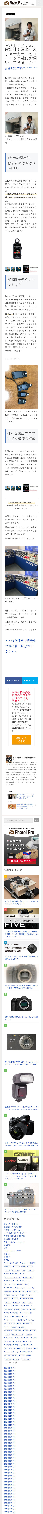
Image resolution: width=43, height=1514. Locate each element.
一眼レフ (7, 1266)
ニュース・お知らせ (11, 1224)
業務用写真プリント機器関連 (14, 1236)
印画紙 (7, 1295)
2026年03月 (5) (9, 1371)
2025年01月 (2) (9, 1410)
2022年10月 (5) (9, 1485)
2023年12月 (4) (9, 1443)
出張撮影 (7, 1291)
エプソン (7, 1280)
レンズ (15, 1280)
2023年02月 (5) (9, 1473)
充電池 (26, 1337)
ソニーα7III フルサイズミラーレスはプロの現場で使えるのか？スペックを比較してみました (22, 1144)
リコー (30, 1302)
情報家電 (7, 1345)
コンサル (15, 1295)
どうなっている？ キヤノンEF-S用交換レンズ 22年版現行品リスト (21, 958)
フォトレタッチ (9, 1284)
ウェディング (26, 1359)
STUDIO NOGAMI (26, 1352)
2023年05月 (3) (9, 1464)
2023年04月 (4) (9, 1467)
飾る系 (15, 1263)
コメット (7, 1305)
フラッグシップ (9, 1348)
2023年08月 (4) (9, 1455)
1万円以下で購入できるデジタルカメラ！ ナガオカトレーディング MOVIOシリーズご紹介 (22, 1063)
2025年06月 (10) (10, 1398)
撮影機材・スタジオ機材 (13, 1227)
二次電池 (7, 1341)
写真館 (7, 1298)
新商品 (6, 1260)
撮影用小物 (21, 1320)
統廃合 (14, 1327)
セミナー (7, 1302)
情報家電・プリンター (12, 1239)
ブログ (15, 1352)
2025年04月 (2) (9, 1404)
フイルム (18, 1337)
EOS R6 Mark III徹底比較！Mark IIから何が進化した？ (21, 1018)
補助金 (29, 1348)
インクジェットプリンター (12, 1277)
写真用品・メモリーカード (13, 1230)
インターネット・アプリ (13, 1251)
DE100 (7, 1316)
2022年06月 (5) (9, 1497)
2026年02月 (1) (9, 1374)
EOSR (29, 1345)
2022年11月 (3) (9, 1482)
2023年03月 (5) (9, 1470)
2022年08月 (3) (9, 1491)
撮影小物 (16, 1302)
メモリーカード (29, 1305)
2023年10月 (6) (9, 1449)
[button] (39, 3)
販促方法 (7, 1245)
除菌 (19, 1323)
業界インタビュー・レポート (17, 69)
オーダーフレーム (17, 1334)
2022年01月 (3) (9, 1512)
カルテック (30, 1320)
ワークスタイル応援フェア (12, 1330)
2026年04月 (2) (9, 1368)
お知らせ (7, 1254)
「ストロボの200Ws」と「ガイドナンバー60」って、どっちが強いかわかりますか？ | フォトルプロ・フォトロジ (21, 1176)
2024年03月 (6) (9, 1434)
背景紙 (17, 1309)
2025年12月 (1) (9, 1380)
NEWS (22, 1355)
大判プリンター (28, 1277)
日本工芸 (28, 1334)
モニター (23, 1263)
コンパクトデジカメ (10, 1355)
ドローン (30, 1270)
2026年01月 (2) (9, 1377)
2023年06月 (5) (9, 1461)
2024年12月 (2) (9, 1413)
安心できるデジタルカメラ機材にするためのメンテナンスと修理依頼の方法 (22, 1210)
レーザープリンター (26, 1298)
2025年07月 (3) (9, 1395)
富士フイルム (17, 1305)
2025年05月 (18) (10, 1401)
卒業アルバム (27, 1323)
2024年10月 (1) (9, 1419)
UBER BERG (9, 1288)
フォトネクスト (32, 1291)
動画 (23, 1266)
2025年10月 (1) (9, 1386)
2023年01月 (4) (9, 1476)
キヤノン (16, 1266)
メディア (29, 1295)
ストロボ (7, 1263)
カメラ (22, 1345)
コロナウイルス (9, 1323)
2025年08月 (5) (9, 1392)
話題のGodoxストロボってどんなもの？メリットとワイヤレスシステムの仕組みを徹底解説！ (22, 1108)
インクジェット (9, 1320)
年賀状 (7, 1270)
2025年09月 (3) (9, 1389)
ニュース (7, 1352)
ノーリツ (23, 1313)
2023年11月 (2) (9, 1446)
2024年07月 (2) (9, 1425)
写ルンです (8, 1309)
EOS (22, 1273)
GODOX (22, 1291)
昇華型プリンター (22, 1284)
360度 (15, 1345)
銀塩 (6, 1313)
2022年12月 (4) (9, 1479)
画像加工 (24, 1309)
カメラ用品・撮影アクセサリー (15, 1233)
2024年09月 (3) (9, 1422)
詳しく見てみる (21, 740)
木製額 (7, 1334)
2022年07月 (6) (9, 1494)
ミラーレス (16, 1270)
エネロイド (17, 1341)
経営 (5, 1248)
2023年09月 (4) (9, 1452)
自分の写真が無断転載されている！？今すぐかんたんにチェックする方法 (22, 902)
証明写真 (32, 1263)
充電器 (34, 1337)
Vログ (25, 1330)
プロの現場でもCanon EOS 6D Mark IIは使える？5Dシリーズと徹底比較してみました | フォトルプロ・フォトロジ (22, 934)
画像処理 (7, 1257)
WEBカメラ (27, 1341)
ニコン (30, 1266)
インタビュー (24, 1280)
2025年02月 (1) (9, 1407)
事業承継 (7, 1359)
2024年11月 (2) (9, 1416)
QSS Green (16, 1316)
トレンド (15, 1298)
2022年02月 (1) (9, 1509)
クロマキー (14, 1273)
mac (23, 1270)
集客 (23, 1302)
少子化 (7, 1327)
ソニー (24, 1316)
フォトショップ (20, 1288)
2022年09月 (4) (9, 1488)
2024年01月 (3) (9, 1440)
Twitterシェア (29, 680)
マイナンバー (9, 1337)
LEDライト (21, 1348)
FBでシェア (13, 680)
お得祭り (22, 1327)
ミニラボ (31, 1288)
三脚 (15, 1291)
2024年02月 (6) (9, 1437)
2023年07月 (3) (9, 1458)
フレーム (33, 1330)
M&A (28, 1355)
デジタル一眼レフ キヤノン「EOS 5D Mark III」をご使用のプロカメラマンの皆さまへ (21, 987)
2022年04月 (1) (9, 1503)
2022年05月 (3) (9, 1500)
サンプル (16, 1359)
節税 (6, 1273)
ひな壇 (32, 1309)
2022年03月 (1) (9, 1506)
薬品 (22, 1295)
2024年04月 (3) (9, 1431)
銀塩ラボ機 (14, 1313)
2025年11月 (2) (9, 1383)
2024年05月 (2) (9, 1428)
